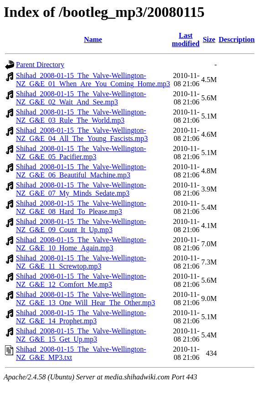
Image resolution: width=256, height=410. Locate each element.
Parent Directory (40, 64)
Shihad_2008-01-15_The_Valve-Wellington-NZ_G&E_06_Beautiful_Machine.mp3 (81, 171)
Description (237, 39)
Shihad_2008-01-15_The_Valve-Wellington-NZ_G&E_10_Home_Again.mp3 (81, 244)
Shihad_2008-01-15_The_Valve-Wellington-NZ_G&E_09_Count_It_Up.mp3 (81, 226)
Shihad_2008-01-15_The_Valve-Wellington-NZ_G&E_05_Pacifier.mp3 (81, 153)
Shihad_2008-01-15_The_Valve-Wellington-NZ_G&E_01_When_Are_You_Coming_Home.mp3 (93, 80)
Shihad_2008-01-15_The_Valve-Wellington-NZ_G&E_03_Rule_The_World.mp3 (81, 116)
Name (93, 39)
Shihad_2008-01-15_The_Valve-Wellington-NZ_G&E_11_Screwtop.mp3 (81, 262)
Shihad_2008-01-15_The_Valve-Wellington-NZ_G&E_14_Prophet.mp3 (81, 317)
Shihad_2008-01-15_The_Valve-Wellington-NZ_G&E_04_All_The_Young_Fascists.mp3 (82, 134)
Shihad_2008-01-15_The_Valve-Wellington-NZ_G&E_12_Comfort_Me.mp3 (81, 280)
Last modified (185, 39)
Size (209, 39)
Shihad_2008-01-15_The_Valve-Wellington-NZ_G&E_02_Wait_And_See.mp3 (81, 98)
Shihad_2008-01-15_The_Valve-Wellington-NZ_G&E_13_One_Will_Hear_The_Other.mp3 (85, 298)
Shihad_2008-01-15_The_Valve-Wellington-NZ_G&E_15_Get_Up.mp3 (81, 335)
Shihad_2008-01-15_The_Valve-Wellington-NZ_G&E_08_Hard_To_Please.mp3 (81, 207)
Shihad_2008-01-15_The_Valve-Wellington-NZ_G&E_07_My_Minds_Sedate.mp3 (81, 189)
